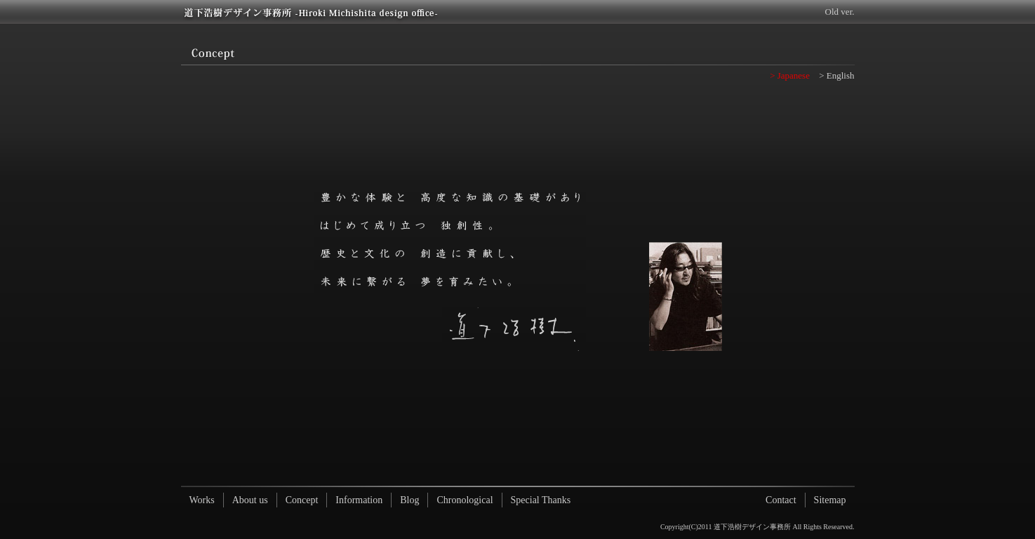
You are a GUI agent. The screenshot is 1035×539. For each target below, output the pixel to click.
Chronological (464, 500)
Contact (781, 500)
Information (358, 500)
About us (250, 500)
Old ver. (840, 11)
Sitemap (830, 500)
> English (836, 75)
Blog (409, 500)
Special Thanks (541, 500)
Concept (302, 500)
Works (202, 500)
